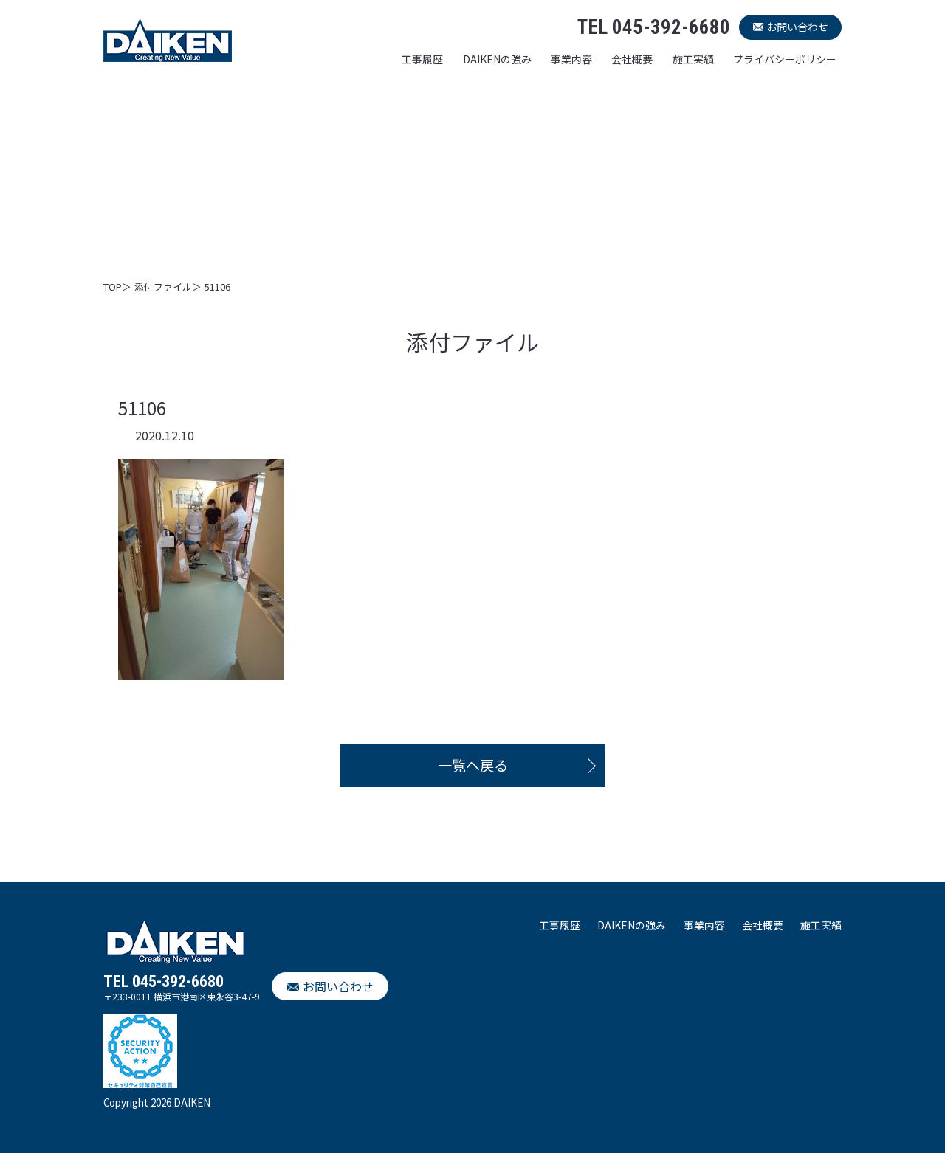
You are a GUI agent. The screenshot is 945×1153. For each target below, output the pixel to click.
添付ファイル (163, 287)
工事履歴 (422, 59)
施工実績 (693, 59)
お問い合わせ (797, 26)
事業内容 (571, 59)
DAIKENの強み (497, 59)
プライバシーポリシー (784, 59)
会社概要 (632, 59)
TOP (112, 287)
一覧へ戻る (473, 765)
